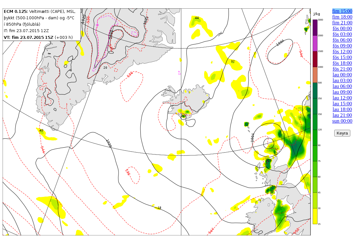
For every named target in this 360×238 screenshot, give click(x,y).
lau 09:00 (342, 92)
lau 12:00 (342, 98)
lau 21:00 (342, 115)
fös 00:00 (342, 28)
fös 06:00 (342, 40)
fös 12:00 (342, 51)
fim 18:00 (342, 17)
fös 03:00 (342, 34)
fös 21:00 (342, 69)
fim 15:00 (342, 11)
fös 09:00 (342, 45)
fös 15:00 (342, 57)
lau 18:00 (342, 109)
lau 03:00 (342, 80)
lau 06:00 (342, 86)
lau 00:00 (342, 74)
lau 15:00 (342, 103)
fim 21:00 (342, 22)
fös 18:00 (342, 63)
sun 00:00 (342, 121)
